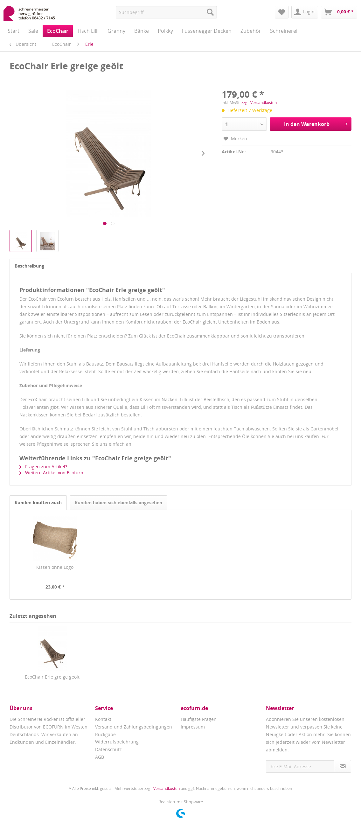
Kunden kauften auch (38, 502)
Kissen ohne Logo (54, 567)
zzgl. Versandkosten (259, 102)
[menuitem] (166, 12)
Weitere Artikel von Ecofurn (51, 473)
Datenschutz (108, 749)
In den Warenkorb (316, 123)
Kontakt (103, 719)
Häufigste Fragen (199, 719)
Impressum (193, 727)
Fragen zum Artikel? (43, 467)
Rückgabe (105, 734)
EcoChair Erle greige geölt (52, 677)
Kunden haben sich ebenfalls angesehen (118, 502)
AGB (99, 757)
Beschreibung (29, 266)
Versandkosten (166, 788)
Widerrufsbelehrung (117, 742)
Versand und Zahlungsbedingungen (133, 727)
